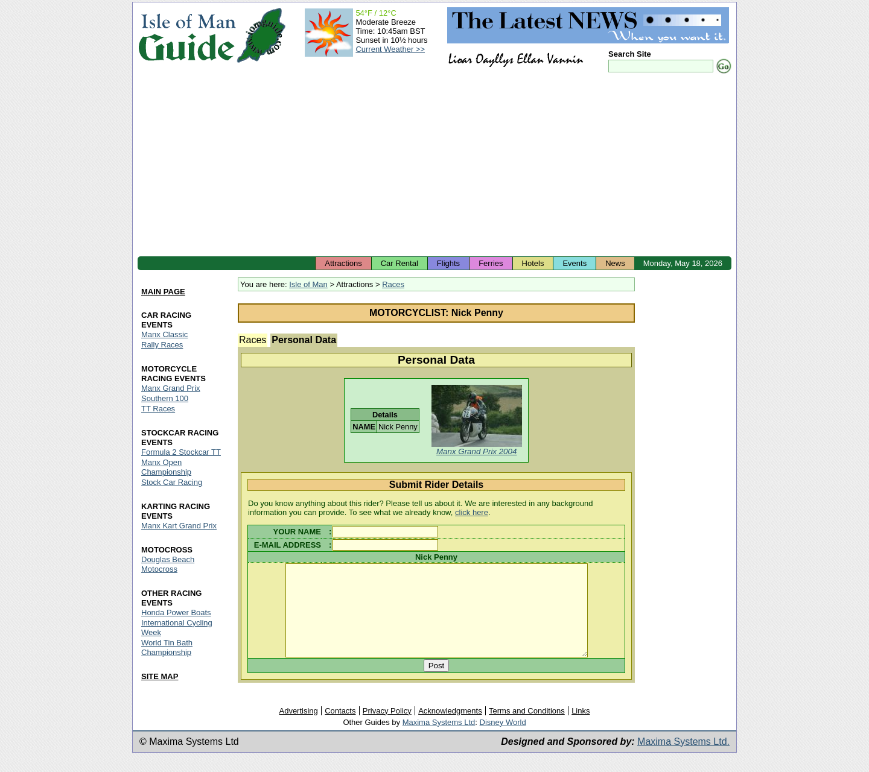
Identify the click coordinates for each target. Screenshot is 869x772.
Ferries (491, 263)
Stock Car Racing (171, 482)
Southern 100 (164, 398)
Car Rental (399, 263)
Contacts (340, 728)
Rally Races (162, 344)
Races (393, 284)
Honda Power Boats (176, 612)
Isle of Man (308, 284)
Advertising (298, 728)
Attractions (343, 263)
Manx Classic (164, 334)
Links (580, 728)
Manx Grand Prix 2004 (476, 451)
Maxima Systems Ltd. (683, 759)
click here (471, 512)
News (615, 263)
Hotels (533, 263)
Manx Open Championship (166, 467)
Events (574, 263)
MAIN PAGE (163, 291)
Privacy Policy (387, 728)
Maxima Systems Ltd (439, 739)
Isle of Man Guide (187, 35)
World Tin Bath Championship (167, 647)
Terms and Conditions (527, 728)
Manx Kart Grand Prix (179, 525)
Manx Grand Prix (170, 388)
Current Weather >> (390, 49)
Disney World (503, 739)
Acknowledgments (450, 728)
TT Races (158, 408)
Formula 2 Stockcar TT (181, 452)
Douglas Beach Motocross (167, 564)
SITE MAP (159, 676)
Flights (448, 263)
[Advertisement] (434, 165)
